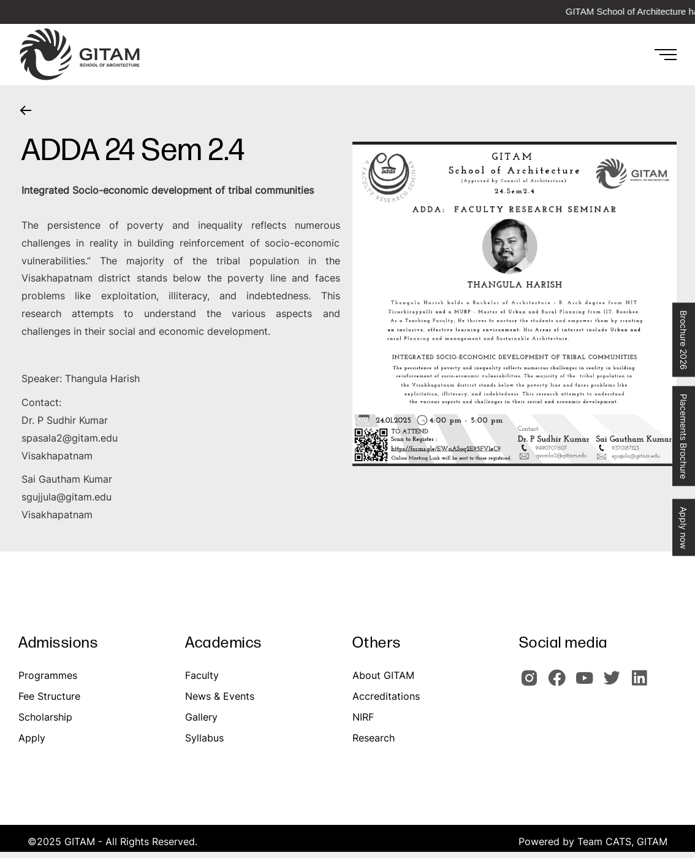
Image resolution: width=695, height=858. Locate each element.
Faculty (202, 675)
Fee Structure (49, 696)
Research (373, 738)
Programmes (47, 675)
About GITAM (383, 675)
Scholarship (45, 717)
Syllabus (204, 738)
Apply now (683, 527)
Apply (31, 738)
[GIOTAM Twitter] (615, 683)
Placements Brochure (683, 435)
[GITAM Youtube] (588, 683)
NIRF (363, 717)
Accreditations (386, 696)
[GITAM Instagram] (533, 683)
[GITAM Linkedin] (641, 683)
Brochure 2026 (683, 339)
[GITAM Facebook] (560, 683)
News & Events (219, 696)
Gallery (201, 717)
